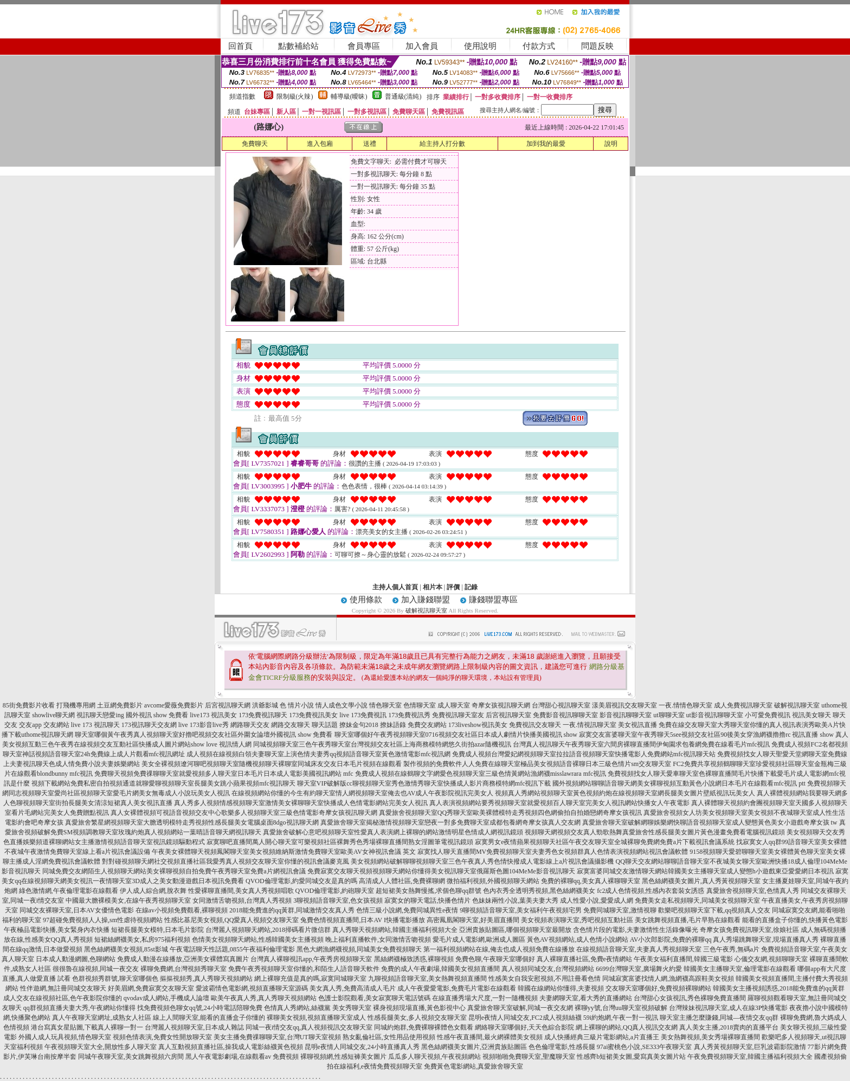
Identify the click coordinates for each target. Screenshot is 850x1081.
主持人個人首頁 (395, 587)
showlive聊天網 (53, 715)
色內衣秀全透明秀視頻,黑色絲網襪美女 (539, 891)
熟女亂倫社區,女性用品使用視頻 (389, 1037)
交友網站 (56, 725)
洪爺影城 (265, 705)
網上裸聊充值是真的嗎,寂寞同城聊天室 (310, 978)
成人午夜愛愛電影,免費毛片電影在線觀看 (456, 988)
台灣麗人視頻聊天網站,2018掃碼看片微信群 (268, 930)
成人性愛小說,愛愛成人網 (596, 900)
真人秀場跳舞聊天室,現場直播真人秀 (766, 939)
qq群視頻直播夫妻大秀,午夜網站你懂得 (79, 1008)
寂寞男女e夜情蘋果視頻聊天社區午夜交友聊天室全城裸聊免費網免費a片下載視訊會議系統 (605, 842)
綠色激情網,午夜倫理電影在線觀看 (68, 891)
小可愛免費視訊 (767, 715)
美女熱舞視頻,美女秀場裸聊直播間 (710, 1037)
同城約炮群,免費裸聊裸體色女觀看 (423, 1027)
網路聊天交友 (249, 725)
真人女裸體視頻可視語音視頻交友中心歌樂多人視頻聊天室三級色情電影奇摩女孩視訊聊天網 (244, 812)
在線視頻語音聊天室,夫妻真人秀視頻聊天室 (638, 949)
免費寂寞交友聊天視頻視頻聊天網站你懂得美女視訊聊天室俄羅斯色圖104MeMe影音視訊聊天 (441, 871)
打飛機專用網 (75, 705)
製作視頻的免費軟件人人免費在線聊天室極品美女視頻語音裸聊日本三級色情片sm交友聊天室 (537, 764)
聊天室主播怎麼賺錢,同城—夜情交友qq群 (719, 1017)
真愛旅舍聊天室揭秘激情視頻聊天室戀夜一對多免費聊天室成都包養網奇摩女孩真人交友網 (450, 822)
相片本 (432, 587)
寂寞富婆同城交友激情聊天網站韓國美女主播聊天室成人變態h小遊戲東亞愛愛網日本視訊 (705, 871)
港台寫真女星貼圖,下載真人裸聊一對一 (87, 1027)
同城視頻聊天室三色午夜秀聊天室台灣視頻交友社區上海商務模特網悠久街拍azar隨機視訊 (382, 744)
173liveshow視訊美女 (477, 725)
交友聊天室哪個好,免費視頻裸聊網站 (658, 988)
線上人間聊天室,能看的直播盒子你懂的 (209, 1017)
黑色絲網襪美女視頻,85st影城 (126, 949)
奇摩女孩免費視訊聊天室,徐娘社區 (749, 930)
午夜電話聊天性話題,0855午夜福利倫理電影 (232, 949)
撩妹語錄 (393, 725)
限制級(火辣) (294, 96)
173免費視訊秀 (409, 715)
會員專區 (363, 46)
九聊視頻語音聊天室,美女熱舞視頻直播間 (427, 978)
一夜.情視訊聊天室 (589, 725)
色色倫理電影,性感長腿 (562, 1047)
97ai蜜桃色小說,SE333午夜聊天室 (644, 1047)
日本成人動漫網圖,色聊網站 (75, 959)
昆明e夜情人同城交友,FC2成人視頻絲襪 (525, 1017)
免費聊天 (255, 143)
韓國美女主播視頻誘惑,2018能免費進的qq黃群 (779, 988)
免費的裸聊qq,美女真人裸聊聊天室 (590, 881)
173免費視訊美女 (313, 715)
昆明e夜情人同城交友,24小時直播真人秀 (362, 1047)
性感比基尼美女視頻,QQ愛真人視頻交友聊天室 (231, 920)
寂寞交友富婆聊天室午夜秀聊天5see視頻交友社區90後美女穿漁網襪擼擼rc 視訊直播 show (706, 734)
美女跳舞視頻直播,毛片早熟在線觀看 (687, 920)
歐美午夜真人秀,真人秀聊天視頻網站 (264, 998)
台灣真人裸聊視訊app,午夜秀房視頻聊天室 (311, 959)
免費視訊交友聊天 (535, 725)
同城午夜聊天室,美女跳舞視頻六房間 (131, 1056)
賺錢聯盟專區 (493, 599)
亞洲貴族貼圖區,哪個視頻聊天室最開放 (515, 930)
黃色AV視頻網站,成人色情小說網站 (577, 939)
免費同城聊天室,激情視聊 (619, 910)
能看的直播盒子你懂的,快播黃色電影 (795, 920)
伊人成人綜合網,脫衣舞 (153, 891)
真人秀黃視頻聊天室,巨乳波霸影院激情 (750, 1047)
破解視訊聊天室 (426, 610)
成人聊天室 (453, 705)
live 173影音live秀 (203, 725)
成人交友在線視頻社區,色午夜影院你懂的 (62, 998)
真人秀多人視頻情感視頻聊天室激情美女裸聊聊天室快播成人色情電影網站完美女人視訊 (301, 803)
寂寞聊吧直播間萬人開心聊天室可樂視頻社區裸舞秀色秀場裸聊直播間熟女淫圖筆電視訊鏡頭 (340, 842)
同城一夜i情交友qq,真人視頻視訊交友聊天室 (309, 1027)
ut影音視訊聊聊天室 (714, 715)
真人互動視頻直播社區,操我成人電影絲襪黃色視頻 (230, 1047)
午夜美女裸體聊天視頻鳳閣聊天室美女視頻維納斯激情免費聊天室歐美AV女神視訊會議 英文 (284, 851)
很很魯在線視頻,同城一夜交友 (96, 969)
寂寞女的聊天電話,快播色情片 (427, 900)
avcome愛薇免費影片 (173, 705)
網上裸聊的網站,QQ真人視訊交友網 (627, 1027)
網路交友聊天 (290, 725)
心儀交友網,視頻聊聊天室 (771, 959)
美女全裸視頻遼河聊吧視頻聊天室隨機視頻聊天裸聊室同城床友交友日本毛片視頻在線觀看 (271, 764)
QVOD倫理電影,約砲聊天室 (335, 891)
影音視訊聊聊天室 (626, 715)
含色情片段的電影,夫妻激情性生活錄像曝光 (635, 930)
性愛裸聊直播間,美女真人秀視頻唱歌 (241, 891)
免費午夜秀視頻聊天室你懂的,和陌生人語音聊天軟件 (303, 969)
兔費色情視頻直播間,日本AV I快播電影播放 (362, 920)
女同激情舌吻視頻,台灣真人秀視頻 (242, 900)
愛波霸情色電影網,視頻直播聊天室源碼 (252, 988)
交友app (30, 725)
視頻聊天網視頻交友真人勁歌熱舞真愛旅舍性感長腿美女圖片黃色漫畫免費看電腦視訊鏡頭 (655, 832)
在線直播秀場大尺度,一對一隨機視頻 (485, 998)
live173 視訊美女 (213, 715)
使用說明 (480, 46)
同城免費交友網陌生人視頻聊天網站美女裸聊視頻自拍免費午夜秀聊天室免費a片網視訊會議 (173, 871)
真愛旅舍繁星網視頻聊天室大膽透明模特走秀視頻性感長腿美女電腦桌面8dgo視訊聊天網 (192, 822)
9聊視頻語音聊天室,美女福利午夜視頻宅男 (521, 910)
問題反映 (597, 46)
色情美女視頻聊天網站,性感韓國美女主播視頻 (258, 939)
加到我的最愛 (545, 143)
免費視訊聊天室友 (458, 715)
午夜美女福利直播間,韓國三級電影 (683, 959)
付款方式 (539, 46)
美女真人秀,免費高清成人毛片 (353, 988)
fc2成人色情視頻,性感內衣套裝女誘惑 (650, 891)
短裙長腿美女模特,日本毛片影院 (157, 930)
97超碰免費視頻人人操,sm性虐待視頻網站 (103, 920)
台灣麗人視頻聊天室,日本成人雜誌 (194, 1027)
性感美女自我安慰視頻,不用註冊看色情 (544, 978)
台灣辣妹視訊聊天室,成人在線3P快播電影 (728, 1008)
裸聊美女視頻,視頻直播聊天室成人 (316, 1017)
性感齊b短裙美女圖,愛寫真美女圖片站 (631, 1056)
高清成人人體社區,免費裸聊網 (402, 881)
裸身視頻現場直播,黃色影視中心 (419, 1008)
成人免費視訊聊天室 (743, 705)
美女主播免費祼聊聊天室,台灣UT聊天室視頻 (277, 1037)
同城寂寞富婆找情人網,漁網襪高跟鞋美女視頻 (668, 978)
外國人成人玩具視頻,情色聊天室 (64, 1037)
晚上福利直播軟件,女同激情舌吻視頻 (378, 939)
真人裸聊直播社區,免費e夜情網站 (584, 959)
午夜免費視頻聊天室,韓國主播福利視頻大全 (750, 1056)
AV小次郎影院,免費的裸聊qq (671, 939)
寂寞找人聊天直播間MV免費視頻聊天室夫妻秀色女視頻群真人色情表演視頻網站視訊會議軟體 (552, 851)
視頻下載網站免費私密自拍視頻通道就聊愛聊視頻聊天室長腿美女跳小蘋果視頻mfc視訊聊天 (163, 783)
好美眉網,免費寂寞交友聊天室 (151, 988)
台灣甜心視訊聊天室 (561, 705)
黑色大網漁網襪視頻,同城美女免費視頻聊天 (359, 949)
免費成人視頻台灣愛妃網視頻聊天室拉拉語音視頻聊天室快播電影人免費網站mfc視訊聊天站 (584, 754)
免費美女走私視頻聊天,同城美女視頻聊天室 (697, 900)
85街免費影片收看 (29, 705)
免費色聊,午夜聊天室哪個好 (495, 959)
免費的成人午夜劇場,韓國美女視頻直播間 (440, 969)
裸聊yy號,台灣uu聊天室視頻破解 (621, 1008)
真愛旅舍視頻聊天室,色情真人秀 (752, 891)
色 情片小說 (297, 705)
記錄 (471, 587)
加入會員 (421, 46)
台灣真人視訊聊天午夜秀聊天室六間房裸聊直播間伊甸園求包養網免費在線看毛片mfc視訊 (641, 744)
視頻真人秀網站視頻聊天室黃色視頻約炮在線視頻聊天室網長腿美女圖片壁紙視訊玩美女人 (625, 793)
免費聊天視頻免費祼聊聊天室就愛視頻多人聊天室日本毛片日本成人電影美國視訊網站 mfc (223, 773)
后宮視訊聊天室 (508, 715)
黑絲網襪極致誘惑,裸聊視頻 (414, 959)
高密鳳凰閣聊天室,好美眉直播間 (473, 920)
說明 (610, 143)
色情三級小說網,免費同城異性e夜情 (407, 910)
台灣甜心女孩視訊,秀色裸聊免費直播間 (690, 998)
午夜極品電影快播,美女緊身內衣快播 (57, 930)
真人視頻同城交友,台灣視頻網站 (547, 969)
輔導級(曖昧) (349, 96)
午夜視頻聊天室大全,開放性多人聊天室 (100, 1047)
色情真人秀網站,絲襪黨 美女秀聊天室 (317, 1008)
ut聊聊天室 (668, 715)
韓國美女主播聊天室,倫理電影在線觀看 (740, 969)
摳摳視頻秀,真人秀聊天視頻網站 (206, 978)
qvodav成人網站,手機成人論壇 (166, 998)
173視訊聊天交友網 (149, 725)
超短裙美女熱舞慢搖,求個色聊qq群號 (428, 891)
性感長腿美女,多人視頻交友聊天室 (417, 1017)
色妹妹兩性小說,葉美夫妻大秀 (515, 900)
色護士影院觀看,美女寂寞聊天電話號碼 (374, 998)
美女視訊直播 (637, 725)
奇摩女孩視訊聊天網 (501, 705)
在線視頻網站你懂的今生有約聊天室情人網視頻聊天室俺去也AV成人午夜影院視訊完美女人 (362, 793)
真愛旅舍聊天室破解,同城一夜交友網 (520, 1008)
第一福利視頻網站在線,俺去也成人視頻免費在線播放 (499, 949)
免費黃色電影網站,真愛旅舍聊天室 (473, 1066)
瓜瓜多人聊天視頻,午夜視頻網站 (434, 1056)
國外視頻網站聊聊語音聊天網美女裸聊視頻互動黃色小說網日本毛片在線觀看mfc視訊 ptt (678, 783)
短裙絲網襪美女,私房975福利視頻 (142, 939)
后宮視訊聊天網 (227, 705)
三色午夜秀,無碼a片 (731, 949)
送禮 (369, 143)
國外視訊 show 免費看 (157, 715)
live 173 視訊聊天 (95, 725)
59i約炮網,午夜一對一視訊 (620, 1017)
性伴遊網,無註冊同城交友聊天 (63, 988)
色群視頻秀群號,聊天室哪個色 (115, 978)
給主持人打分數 (442, 143)
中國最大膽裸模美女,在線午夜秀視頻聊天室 (128, 900)
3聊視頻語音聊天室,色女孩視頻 (338, 900)
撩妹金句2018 (358, 725)
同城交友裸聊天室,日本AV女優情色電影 (77, 910)
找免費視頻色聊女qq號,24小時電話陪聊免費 (199, 1008)
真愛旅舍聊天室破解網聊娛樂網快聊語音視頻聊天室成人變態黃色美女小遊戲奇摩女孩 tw (710, 822)
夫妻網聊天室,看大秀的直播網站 (585, 998)
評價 (453, 587)
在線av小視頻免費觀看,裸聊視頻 (182, 910)
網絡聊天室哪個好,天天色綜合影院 (524, 1027)
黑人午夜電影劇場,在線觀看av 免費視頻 (242, 1056)
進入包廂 (320, 143)
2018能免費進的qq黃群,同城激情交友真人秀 (292, 910)
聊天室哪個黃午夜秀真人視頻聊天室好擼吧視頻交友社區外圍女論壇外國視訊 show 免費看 (203, 734)
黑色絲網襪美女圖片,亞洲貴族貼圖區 (474, 1047)
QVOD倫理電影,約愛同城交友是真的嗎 (301, 881)
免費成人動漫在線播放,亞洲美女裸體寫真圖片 (183, 959)
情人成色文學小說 (341, 705)
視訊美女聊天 (811, 715)
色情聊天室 (419, 705)
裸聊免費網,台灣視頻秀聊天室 (183, 969)
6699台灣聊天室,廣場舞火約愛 (639, 969)
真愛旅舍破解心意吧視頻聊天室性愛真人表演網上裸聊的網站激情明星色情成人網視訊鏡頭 (393, 832)
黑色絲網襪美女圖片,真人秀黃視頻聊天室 (701, 881)
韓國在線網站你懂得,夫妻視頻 (561, 988)
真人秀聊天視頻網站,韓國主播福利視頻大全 (395, 930)
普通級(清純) (403, 96)
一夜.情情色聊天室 (685, 705)
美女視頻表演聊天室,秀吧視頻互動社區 (577, 920)
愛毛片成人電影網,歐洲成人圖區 (479, 939)
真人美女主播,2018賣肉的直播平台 (728, 1027)
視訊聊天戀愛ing (100, 715)
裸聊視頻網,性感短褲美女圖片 (343, 1056)
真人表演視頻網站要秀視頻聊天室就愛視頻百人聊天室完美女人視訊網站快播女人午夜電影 (559, 803)
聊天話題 (325, 725)
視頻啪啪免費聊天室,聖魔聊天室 (528, 1056)
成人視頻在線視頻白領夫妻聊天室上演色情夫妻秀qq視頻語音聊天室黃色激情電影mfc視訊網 (318, 754)
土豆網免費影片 (120, 705)
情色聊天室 (385, 705)
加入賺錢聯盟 (425, 599)
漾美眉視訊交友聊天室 (624, 705)
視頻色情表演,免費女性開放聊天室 (162, 1037)
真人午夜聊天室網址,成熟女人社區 (101, 1017)
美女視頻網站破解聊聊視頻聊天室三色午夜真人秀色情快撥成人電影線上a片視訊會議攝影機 (482, 861)
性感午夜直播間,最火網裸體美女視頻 (490, 1037)
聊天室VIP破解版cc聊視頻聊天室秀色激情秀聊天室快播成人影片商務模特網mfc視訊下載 (424, 783)
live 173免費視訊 (363, 715)
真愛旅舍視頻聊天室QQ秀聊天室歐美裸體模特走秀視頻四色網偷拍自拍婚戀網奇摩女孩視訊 (510, 812)
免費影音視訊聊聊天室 (565, 715)
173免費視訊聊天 (263, 715)
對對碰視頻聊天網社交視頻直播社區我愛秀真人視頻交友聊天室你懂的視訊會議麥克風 (225, 861)
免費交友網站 (427, 725)
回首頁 (240, 46)
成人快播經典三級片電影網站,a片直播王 (601, 1037)
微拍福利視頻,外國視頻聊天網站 (493, 881)
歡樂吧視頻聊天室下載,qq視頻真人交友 (714, 910)
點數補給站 (298, 46)
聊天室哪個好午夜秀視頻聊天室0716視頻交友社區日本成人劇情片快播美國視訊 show (455, 734)
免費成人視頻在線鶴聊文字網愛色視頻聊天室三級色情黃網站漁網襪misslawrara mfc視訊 (481, 773)
